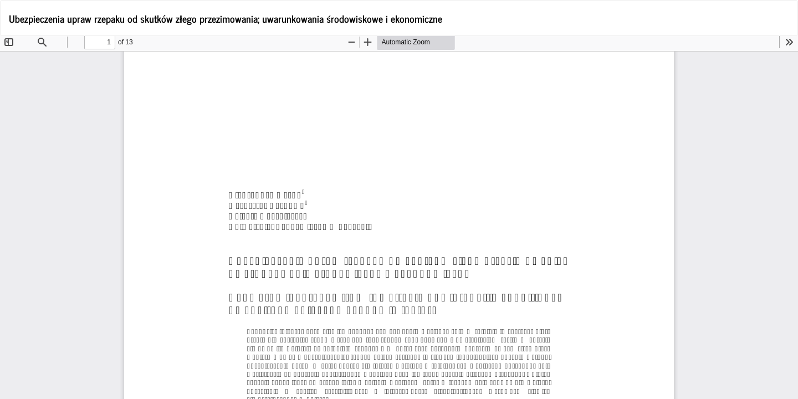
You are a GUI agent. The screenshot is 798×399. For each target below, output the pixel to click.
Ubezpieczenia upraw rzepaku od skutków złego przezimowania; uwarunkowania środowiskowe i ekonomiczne (225, 18)
